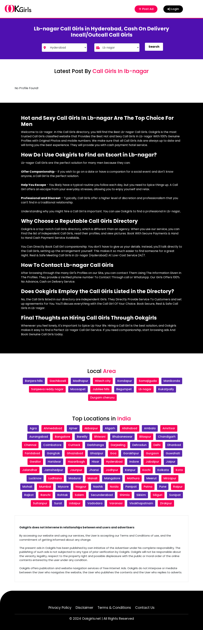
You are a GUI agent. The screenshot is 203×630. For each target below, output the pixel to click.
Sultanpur (40, 503)
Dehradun (139, 445)
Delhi (156, 445)
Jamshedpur (53, 470)
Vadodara (94, 503)
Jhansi (94, 470)
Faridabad (32, 453)
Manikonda (172, 381)
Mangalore (112, 478)
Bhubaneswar (122, 437)
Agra (33, 428)
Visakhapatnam (141, 503)
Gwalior (35, 462)
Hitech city (103, 381)
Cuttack (74, 445)
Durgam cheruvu (102, 397)
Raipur (178, 487)
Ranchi (45, 495)
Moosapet (78, 389)
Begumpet (124, 389)
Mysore (63, 487)
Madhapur (80, 381)
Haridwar (54, 462)
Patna (148, 487)
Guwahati (173, 453)
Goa (113, 453)
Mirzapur (170, 478)
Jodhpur (112, 470)
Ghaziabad (75, 453)
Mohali (27, 487)
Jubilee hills (100, 389)
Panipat (131, 487)
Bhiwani (99, 437)
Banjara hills (34, 381)
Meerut (151, 478)
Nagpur (80, 487)
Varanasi (115, 503)
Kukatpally (166, 389)
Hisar (95, 462)
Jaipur (170, 462)
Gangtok (53, 453)
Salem (79, 495)
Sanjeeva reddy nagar (47, 389)
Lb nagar (145, 389)
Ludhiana (55, 478)
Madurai (75, 478)
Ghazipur (96, 453)
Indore (134, 462)
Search (154, 47)
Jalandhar (29, 470)
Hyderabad (114, 462)
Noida (114, 487)
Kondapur (124, 381)
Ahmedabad (53, 428)
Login (173, 9)
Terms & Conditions (114, 607)
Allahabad (129, 428)
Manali (92, 478)
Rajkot (29, 495)
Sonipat (175, 495)
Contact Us (145, 607)
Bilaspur (145, 437)
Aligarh (110, 428)
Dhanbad (174, 445)
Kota (179, 470)
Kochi (146, 470)
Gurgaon (152, 453)
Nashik (98, 487)
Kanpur (130, 470)
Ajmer (73, 428)
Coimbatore (52, 445)
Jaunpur (76, 470)
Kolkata (163, 470)
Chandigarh (166, 437)
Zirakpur (166, 503)
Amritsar (168, 428)
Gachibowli (58, 381)
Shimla (125, 495)
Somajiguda (148, 381)
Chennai (30, 445)
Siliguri (157, 495)
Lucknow (35, 478)
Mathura (133, 478)
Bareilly (82, 437)
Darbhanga (95, 445)
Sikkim (141, 495)
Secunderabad (102, 495)
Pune (162, 487)
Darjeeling (118, 445)
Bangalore (62, 437)
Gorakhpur (131, 453)
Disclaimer (84, 607)
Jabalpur (152, 462)
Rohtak (62, 495)
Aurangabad (38, 437)
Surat (58, 503)
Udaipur (75, 503)
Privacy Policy (59, 607)
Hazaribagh (76, 462)
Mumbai (45, 487)
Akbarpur (91, 428)
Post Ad (146, 9)
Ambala (150, 428)
